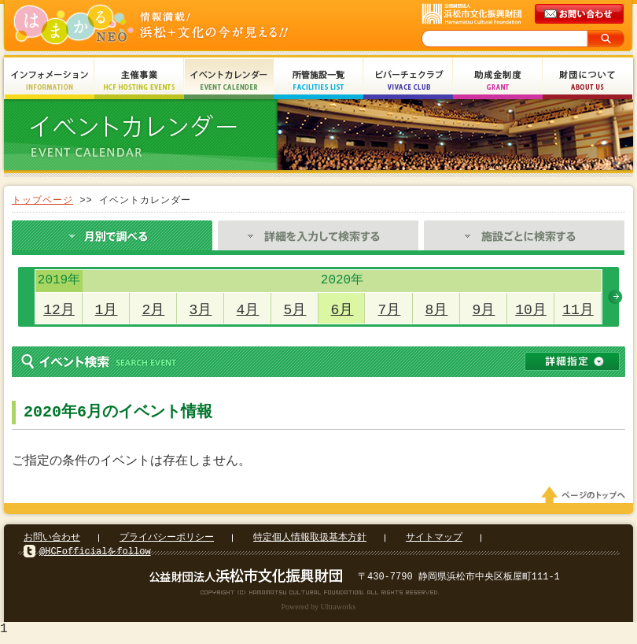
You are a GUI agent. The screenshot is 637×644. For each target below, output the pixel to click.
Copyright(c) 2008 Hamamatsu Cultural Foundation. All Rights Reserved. (319, 597)
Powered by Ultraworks (319, 611)
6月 (342, 310)
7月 (389, 310)
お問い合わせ (52, 542)
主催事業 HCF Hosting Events (139, 81)
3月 (201, 310)
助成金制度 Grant (498, 81)
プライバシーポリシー (167, 542)
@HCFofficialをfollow (95, 556)
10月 (531, 310)
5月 (295, 310)
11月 (578, 310)
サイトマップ (434, 542)
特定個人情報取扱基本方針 (309, 542)
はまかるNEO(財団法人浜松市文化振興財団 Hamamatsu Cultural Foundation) (185, 25)
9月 (484, 310)
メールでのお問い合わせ (580, 14)
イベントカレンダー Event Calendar (229, 81)
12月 (59, 310)
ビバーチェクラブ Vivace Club (408, 81)
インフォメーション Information (49, 81)
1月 (106, 310)
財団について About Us (587, 81)
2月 (153, 310)
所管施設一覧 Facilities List (318, 81)
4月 (248, 310)
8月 (436, 310)
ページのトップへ (586, 500)
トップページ (42, 200)
